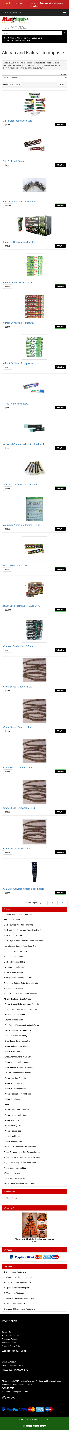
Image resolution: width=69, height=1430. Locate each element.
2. (18, 1277)
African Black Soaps (12, 1052)
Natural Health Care (12, 1136)
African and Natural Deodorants (16, 1046)
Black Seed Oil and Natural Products (18, 1067)
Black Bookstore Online (13, 935)
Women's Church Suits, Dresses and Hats (20, 994)
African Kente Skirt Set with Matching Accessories (34, 1239)
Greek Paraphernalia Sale (14, 967)
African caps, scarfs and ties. (15, 1168)
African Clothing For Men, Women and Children (22, 1157)
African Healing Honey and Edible (17, 1094)
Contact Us (6, 1332)
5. (14, 1293)
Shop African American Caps (15, 957)
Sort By (61, 85)
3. (17, 1283)
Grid (18, 85)
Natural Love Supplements (15, 1015)
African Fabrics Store (12, 1173)
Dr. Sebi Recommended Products (17, 1073)
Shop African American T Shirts (16, 951)
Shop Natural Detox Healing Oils (17, 1041)
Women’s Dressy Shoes (13, 988)
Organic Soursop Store (13, 1020)
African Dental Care (12, 1099)
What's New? (9, 1208)
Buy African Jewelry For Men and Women (20, 1163)
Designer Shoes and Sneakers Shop (18, 914)
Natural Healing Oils (12, 1126)
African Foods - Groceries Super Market (19, 1184)
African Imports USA (12, 12)
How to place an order (10, 1336)
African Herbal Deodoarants (15, 1089)
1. (15, 1272)
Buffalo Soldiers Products (14, 972)
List (11, 85)
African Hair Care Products (15, 1078)
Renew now (45, 3)
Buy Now (60, 124)
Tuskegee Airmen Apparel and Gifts (18, 978)
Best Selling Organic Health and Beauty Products (23, 1009)
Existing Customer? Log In (12, 1365)
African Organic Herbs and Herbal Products (21, 1004)
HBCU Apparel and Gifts (13, 920)
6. (19, 1298)
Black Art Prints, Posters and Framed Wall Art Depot (24, 930)
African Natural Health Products (16, 1062)
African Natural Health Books (15, 1115)
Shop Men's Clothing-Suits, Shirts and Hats (21, 983)
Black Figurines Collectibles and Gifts (18, 925)
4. (17, 1288)
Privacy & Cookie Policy (11, 1346)
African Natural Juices (13, 1083)
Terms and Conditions (10, 1343)
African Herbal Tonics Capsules (16, 1110)
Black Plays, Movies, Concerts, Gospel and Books (23, 941)
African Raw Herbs (12, 1120)
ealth (6, 1104)
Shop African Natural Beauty (15, 1036)
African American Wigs (13, 1141)
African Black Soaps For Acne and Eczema (21, 1147)
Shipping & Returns (9, 1339)
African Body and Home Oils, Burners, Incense (22, 1152)
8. (19, 1309)
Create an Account (9, 1362)
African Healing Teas (12, 1131)
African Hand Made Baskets (15, 1178)
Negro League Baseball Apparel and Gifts (20, 946)
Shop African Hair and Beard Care (17, 1057)
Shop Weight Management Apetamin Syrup (21, 1025)
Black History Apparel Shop (14, 962)
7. (16, 1304)
